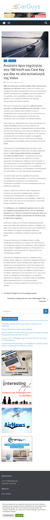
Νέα (5, 60)
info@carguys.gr (12, 481)
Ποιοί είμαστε (6, 494)
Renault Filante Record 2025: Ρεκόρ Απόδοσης (17, 329)
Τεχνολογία (12, 60)
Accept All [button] (19, 515)
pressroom (19, 82)
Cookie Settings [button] (8, 515)
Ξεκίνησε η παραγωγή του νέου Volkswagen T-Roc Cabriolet (27, 299)
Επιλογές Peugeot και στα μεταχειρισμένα (19, 293)
